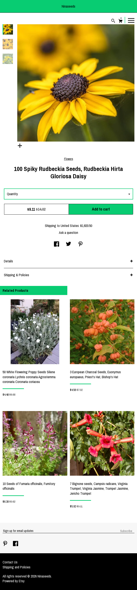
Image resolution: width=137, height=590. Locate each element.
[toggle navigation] (131, 20)
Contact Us (10, 562)
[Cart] (120, 21)
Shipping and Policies (16, 567)
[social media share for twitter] (68, 244)
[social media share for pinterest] (80, 244)
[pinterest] (6, 544)
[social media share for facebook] (56, 244)
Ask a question (68, 232)
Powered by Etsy (14, 581)
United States (70, 225)
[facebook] (15, 544)
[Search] (113, 21)
